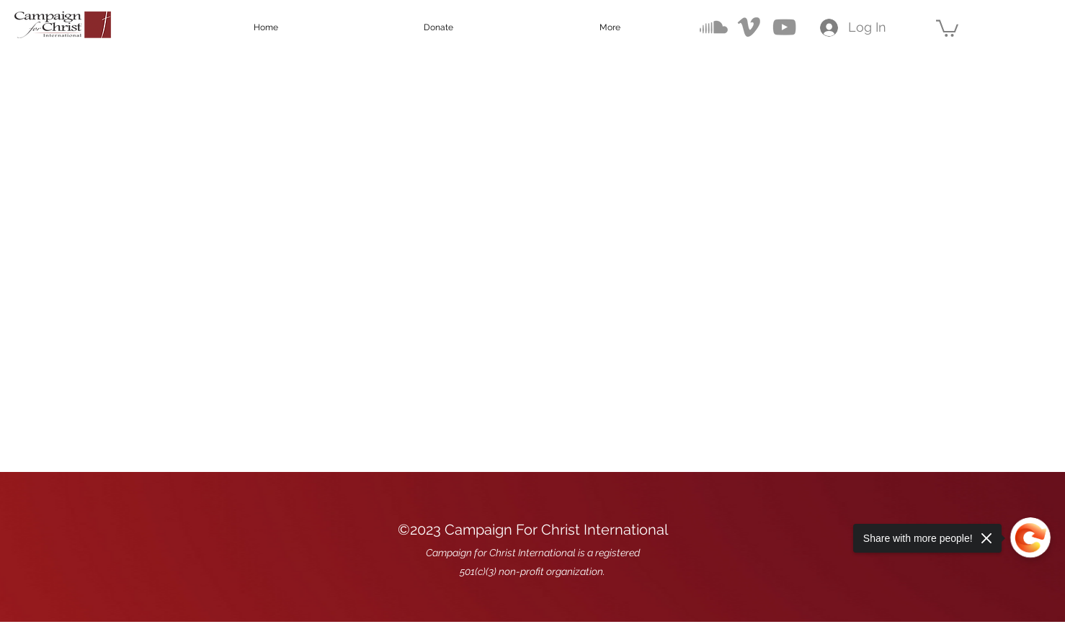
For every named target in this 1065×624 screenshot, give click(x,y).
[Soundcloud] (714, 27)
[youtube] (784, 27)
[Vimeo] (749, 27)
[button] (947, 27)
